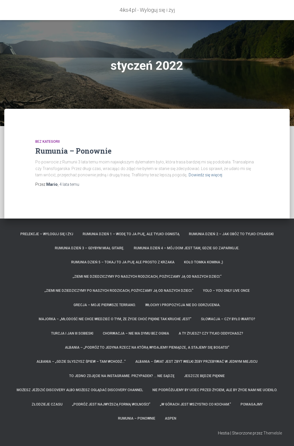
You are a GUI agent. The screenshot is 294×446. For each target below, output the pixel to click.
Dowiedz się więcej (205, 175)
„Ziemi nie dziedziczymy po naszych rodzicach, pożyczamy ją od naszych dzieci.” (147, 277)
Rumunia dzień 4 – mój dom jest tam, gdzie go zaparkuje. (186, 248)
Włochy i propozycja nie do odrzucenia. (182, 305)
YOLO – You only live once (226, 291)
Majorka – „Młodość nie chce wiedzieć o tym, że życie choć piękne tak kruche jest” (115, 319)
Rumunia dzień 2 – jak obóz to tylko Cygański (231, 234)
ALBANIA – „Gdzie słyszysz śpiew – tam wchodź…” (81, 362)
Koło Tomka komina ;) (203, 262)
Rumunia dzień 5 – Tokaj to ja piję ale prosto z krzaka (123, 262)
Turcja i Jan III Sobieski (72, 333)
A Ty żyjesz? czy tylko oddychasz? (211, 333)
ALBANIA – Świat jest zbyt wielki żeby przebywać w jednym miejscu (196, 362)
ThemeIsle (272, 433)
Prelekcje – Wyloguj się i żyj (46, 234)
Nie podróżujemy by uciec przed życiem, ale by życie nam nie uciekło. (214, 390)
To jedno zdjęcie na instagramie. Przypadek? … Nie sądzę (122, 376)
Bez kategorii (47, 142)
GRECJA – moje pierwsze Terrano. (105, 305)
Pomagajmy (252, 404)
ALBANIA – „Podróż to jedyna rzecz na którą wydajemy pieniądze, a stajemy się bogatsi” (147, 347)
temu (69, 184)
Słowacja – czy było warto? (228, 319)
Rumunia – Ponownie (73, 151)
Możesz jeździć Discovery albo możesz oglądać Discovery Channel (80, 390)
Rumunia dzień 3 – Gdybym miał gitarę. (89, 248)
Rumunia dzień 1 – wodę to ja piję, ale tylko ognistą (131, 234)
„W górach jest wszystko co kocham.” (195, 404)
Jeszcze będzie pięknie (204, 376)
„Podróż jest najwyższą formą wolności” (111, 404)
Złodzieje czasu (47, 404)
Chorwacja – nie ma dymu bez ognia (136, 333)
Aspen (170, 418)
